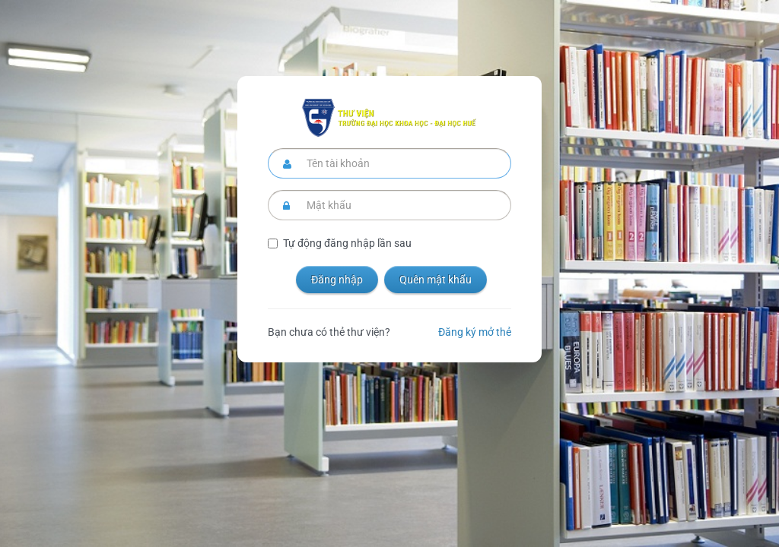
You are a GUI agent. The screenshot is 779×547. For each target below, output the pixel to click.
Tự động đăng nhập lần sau (347, 243)
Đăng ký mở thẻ (474, 332)
